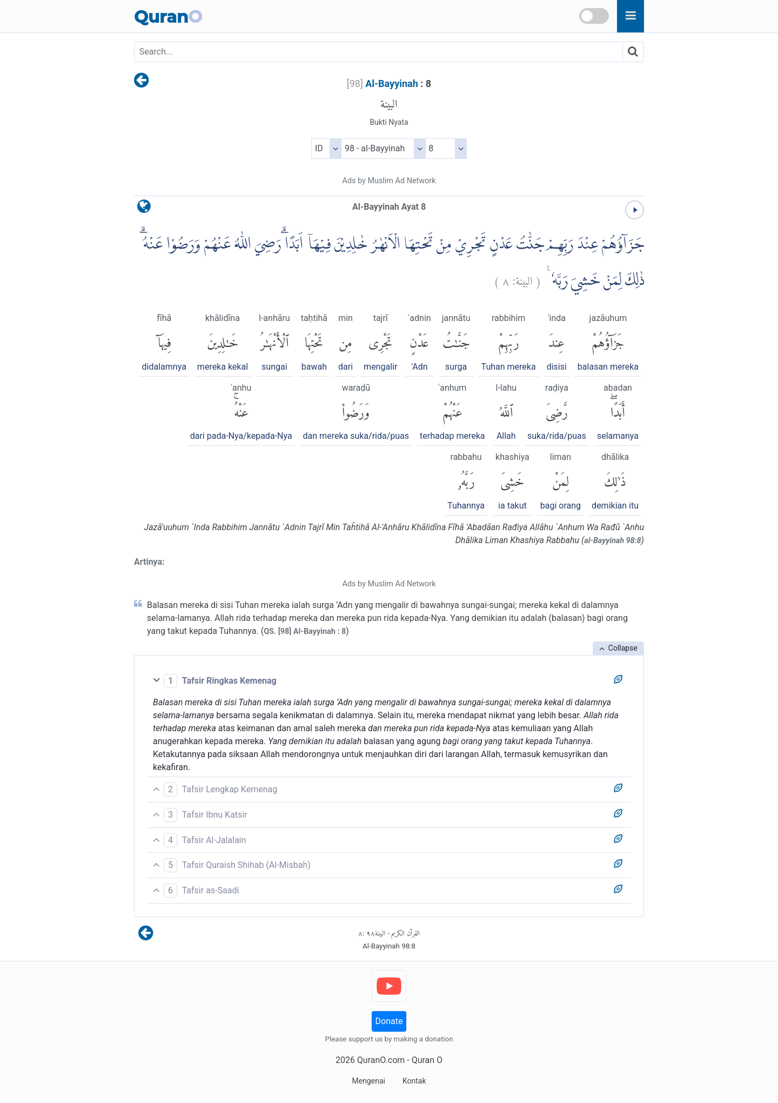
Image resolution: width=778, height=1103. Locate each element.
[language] (144, 208)
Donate (389, 1021)
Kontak (414, 1081)
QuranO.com (381, 1060)
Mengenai (368, 1081)
